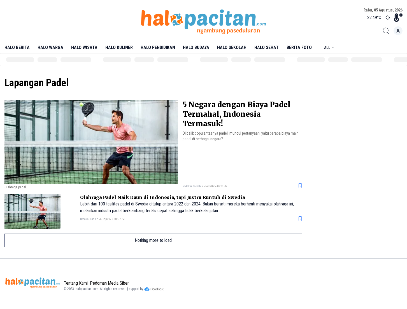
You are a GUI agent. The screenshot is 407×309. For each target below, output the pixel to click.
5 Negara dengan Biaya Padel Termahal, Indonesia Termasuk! (236, 114)
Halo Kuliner (119, 47)
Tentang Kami (76, 283)
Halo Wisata (84, 47)
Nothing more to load (153, 240)
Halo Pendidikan (158, 47)
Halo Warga (50, 47)
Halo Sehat (266, 47)
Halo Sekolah (231, 47)
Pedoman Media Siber (109, 283)
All (329, 47)
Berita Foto (299, 47)
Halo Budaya (196, 47)
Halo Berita (17, 47)
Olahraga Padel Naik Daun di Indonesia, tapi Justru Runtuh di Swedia (162, 197)
